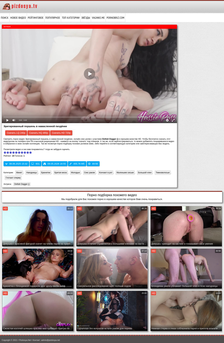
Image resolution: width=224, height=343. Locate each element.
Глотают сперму (13, 178)
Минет (19, 172)
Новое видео (18, 18)
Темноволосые (163, 172)
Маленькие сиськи (125, 172)
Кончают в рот (105, 172)
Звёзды (85, 18)
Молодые (75, 172)
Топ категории (70, 18)
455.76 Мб (77, 163)
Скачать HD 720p (61, 132)
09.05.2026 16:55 (54, 163)
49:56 (93, 163)
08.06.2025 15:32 (16, 163)
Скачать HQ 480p (38, 132)
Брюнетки (45, 172)
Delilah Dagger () (21, 184)
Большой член (144, 172)
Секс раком (89, 172)
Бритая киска (61, 172)
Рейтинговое (35, 18)
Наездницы (31, 172)
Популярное (52, 18)
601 (35, 163)
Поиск (5, 18)
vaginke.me (98, 18)
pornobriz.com (115, 18)
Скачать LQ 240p (16, 132)
